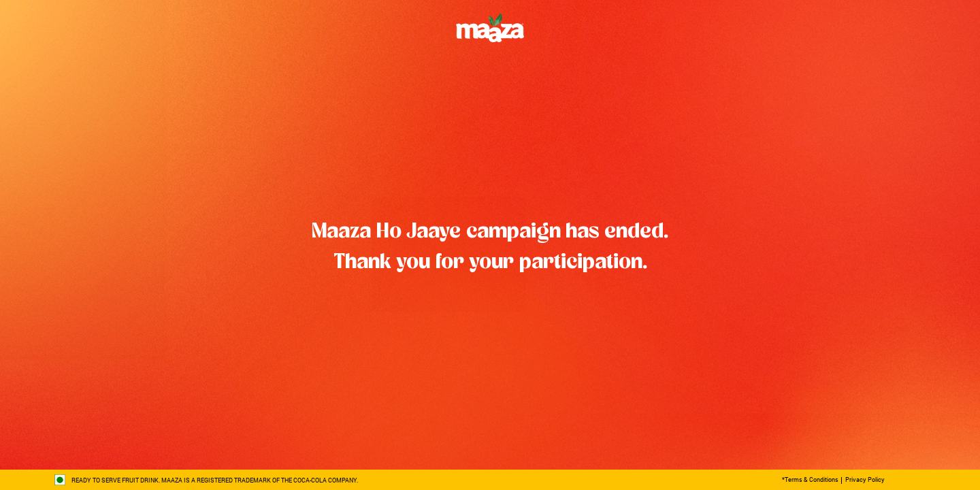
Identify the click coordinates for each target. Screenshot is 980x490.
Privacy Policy (865, 479)
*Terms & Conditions (810, 479)
